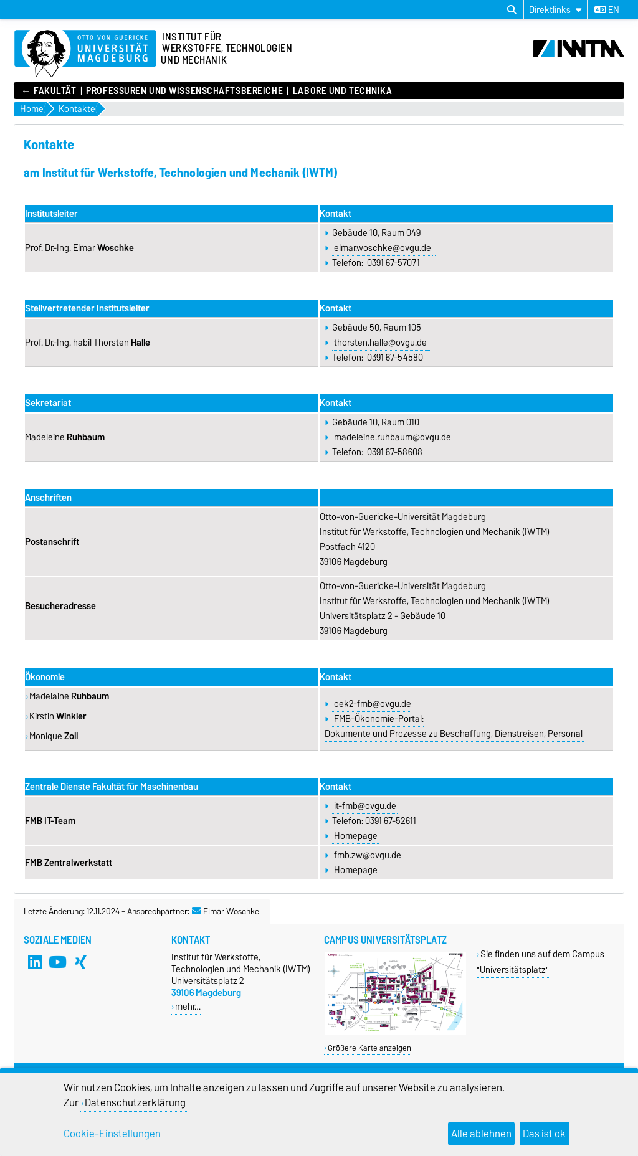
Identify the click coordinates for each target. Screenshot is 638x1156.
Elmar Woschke (225, 911)
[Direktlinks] (555, 9)
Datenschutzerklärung (135, 1102)
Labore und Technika (343, 90)
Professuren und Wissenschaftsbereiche (184, 90)
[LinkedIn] (35, 962)
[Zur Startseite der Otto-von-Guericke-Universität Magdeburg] (85, 54)
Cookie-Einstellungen (112, 1133)
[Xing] (81, 962)
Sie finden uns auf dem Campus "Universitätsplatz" (540, 961)
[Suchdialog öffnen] (511, 9)
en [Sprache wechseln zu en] (606, 9)
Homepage (356, 835)
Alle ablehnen (481, 1133)
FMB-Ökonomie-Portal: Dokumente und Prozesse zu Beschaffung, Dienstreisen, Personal (454, 726)
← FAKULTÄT (49, 90)
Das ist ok (544, 1133)
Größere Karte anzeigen (369, 1047)
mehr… (188, 1006)
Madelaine (69, 696)
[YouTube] (58, 962)
